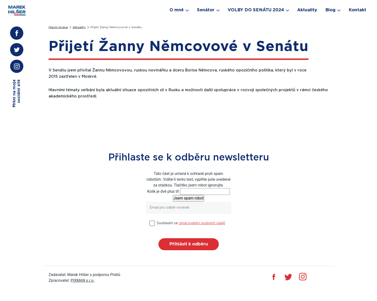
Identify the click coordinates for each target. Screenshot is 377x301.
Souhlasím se (191, 223)
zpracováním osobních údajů (202, 223)
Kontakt (357, 10)
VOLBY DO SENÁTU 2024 (256, 10)
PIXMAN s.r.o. (82, 280)
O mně (177, 10)
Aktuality (79, 27)
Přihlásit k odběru (188, 244)
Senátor (205, 10)
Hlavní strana (58, 27)
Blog (330, 10)
